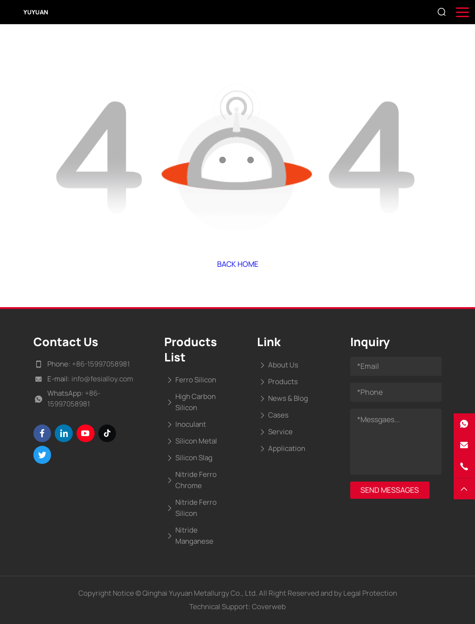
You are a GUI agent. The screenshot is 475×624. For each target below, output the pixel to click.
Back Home (237, 264)
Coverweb (269, 606)
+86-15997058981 (101, 364)
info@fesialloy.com (102, 379)
